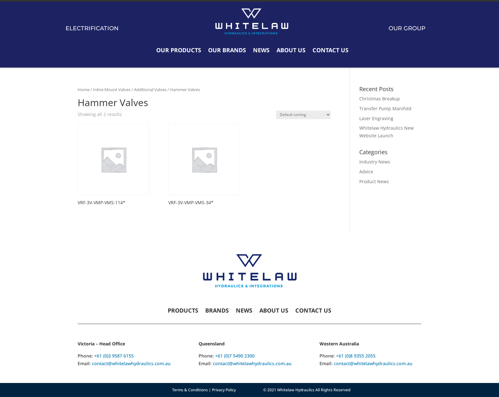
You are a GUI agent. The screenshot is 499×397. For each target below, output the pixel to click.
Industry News (374, 162)
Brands (217, 311)
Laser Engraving (376, 118)
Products (183, 311)
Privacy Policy (224, 390)
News (261, 50)
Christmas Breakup (379, 99)
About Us (291, 50)
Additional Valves (150, 89)
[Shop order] (303, 115)
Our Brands (227, 50)
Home (83, 89)
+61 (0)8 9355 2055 (356, 356)
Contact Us (330, 50)
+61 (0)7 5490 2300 (235, 356)
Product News (374, 181)
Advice (366, 172)
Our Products (178, 50)
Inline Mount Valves (111, 89)
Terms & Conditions (190, 390)
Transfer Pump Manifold (385, 108)
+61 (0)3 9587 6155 (114, 356)
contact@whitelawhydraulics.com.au (131, 363)
